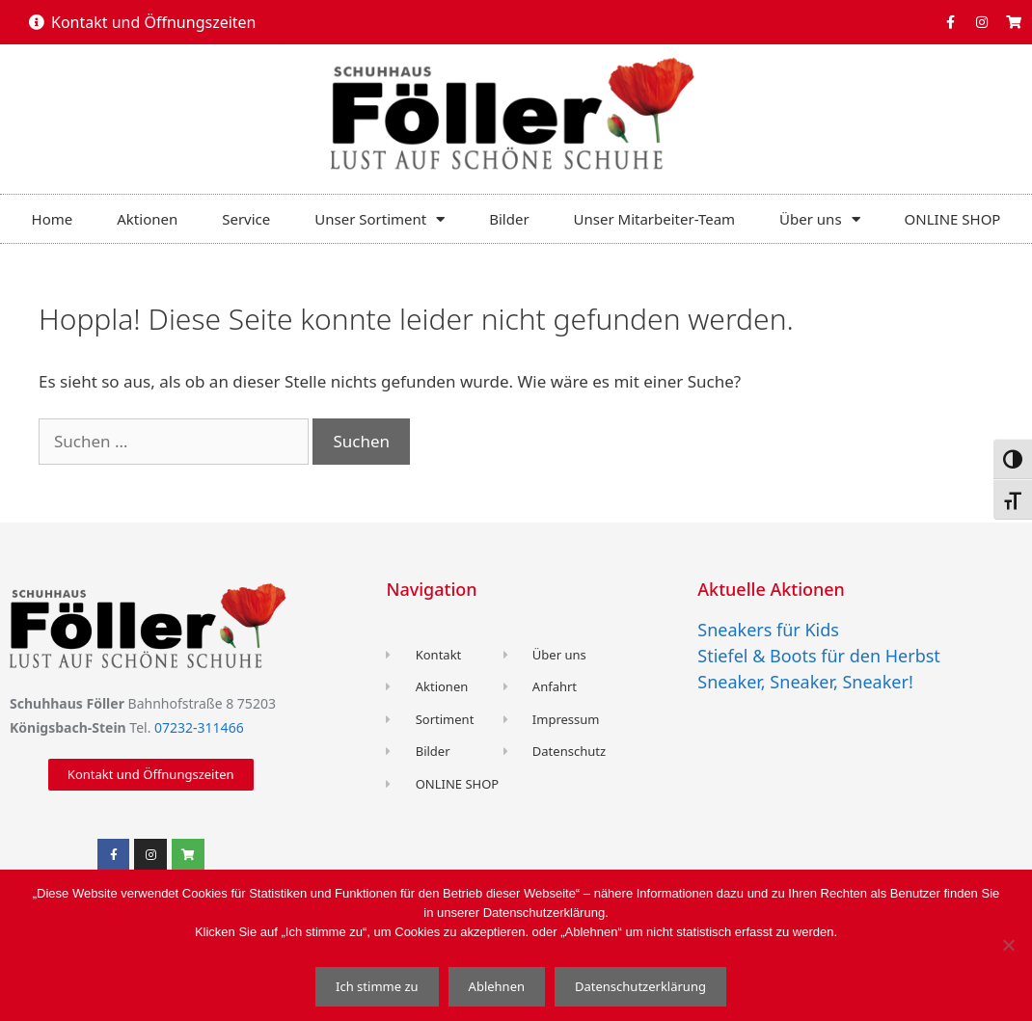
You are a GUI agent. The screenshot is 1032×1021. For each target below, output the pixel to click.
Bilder (509, 218)
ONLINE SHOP (953, 218)
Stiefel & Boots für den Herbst (818, 655)
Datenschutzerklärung (640, 986)
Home (52, 218)
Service (246, 218)
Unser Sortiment (379, 219)
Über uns (819, 219)
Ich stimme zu (377, 986)
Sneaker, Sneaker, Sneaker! (804, 681)
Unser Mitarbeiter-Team (655, 218)
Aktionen (147, 218)
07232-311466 (199, 727)
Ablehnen (497, 986)
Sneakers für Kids (768, 629)
